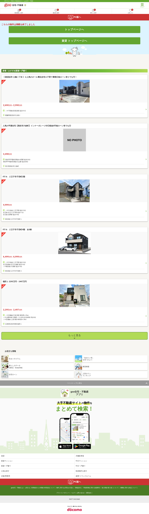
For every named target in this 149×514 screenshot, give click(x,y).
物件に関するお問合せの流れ (64, 488)
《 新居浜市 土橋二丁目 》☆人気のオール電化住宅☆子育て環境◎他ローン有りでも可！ (40, 77)
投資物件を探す (81, 471)
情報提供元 (78, 488)
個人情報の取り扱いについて (110, 488)
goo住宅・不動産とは (17, 488)
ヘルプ (73, 493)
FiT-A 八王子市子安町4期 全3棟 (17, 229)
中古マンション (81, 461)
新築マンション (7, 461)
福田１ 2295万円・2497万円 (15, 281)
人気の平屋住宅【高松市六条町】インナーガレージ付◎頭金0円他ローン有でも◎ (37, 126)
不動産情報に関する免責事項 (91, 488)
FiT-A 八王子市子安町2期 (14, 177)
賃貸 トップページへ (74, 40)
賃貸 (2, 456)
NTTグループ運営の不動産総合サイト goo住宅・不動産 (18, 1)
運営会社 (88, 493)
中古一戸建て (80, 466)
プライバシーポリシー (62, 493)
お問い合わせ (80, 493)
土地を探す (5, 471)
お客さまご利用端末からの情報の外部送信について (39, 488)
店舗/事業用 (5, 476)
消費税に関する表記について (128, 488)
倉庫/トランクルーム (83, 476)
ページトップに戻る (74, 383)
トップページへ (74, 29)
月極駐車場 (80, 456)
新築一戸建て (6, 466)
